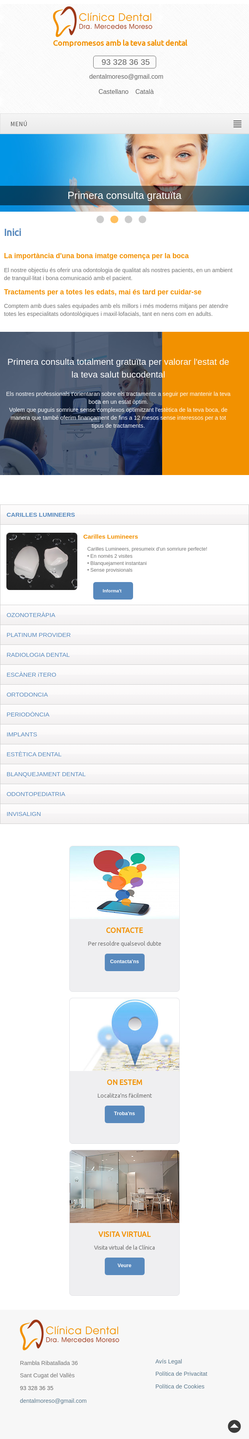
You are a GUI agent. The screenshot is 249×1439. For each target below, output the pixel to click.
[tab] (124, 514)
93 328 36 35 (124, 61)
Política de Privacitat (181, 1374)
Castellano (113, 91)
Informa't (112, 590)
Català (144, 91)
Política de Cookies (179, 1386)
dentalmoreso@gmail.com (124, 76)
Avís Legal (168, 1361)
